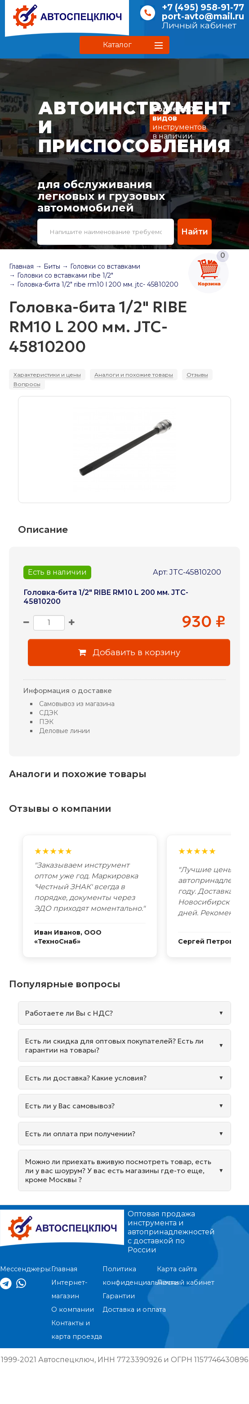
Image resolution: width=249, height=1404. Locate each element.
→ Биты (48, 266)
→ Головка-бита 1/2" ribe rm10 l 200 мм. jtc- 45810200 (93, 284)
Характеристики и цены (47, 374)
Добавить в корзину (129, 652)
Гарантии (118, 1296)
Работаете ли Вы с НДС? (69, 1012)
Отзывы (197, 374)
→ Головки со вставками (101, 266)
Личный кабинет (199, 25)
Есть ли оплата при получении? (80, 1133)
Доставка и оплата (134, 1309)
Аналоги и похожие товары (133, 374)
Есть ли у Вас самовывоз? (70, 1105)
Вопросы (26, 384)
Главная (21, 266)
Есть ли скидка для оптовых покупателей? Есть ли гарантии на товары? (114, 1045)
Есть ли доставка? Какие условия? (86, 1077)
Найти (194, 231)
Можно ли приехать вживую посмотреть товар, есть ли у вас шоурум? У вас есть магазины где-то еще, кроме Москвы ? (118, 1170)
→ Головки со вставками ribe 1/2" (61, 275)
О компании (72, 1309)
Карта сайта (177, 1269)
